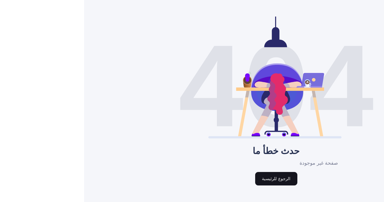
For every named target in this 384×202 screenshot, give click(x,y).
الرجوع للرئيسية (192, 178)
